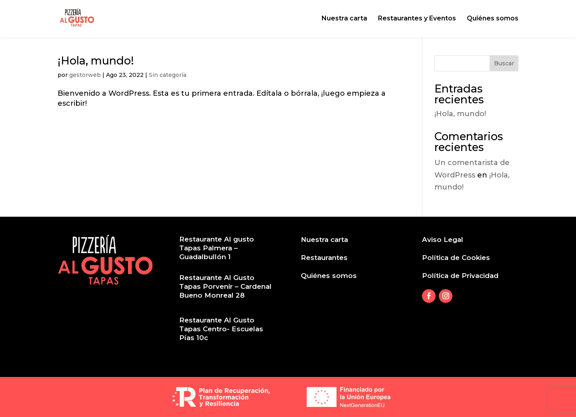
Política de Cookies (456, 258)
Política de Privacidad (460, 276)
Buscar (504, 63)
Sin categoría (167, 75)
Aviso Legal (442, 240)
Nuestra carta (344, 19)
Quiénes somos (492, 19)
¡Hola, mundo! (96, 60)
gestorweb (85, 75)
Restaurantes (324, 258)
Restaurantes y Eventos (417, 19)
